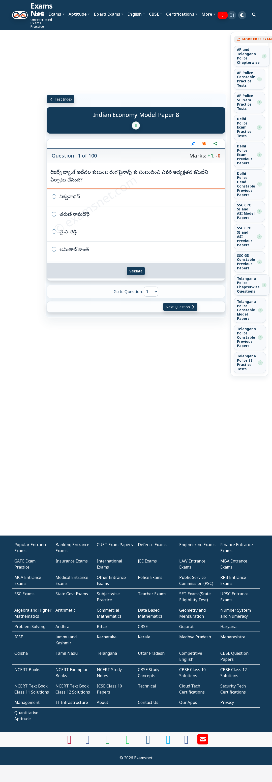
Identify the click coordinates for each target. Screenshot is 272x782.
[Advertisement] (19, 92)
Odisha (21, 653)
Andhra (62, 626)
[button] (232, 15)
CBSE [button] (154, 14)
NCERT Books (27, 669)
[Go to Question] (151, 292)
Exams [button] (55, 14)
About (102, 702)
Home (38, 14)
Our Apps (188, 702)
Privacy (227, 702)
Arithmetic (65, 610)
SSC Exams (24, 594)
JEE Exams (147, 561)
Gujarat (186, 626)
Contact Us (148, 702)
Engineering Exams (197, 544)
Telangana (107, 653)
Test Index (60, 99)
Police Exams (150, 577)
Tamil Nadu (66, 653)
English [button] (134, 14)
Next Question (180, 306)
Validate (135, 271)
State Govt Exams (71, 594)
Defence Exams (152, 544)
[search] (254, 14)
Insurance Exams (71, 561)
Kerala (144, 637)
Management (27, 702)
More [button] (207, 14)
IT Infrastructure (71, 702)
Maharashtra (232, 637)
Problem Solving (29, 626)
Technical (147, 686)
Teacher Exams (152, 594)
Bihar (102, 626)
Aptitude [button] (78, 14)
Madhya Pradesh (195, 637)
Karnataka (106, 637)
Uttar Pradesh (151, 653)
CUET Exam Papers (115, 544)
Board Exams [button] (107, 14)
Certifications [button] (180, 14)
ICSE (18, 637)
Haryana (228, 626)
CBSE (143, 626)
